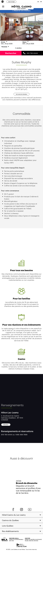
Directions (10, 432)
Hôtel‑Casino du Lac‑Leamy (14, 524)
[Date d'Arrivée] (10, 45)
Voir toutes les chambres (21, 98)
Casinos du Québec (10, 529)
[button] (3, 2)
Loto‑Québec (7, 535)
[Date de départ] (32, 45)
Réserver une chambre (21, 12)
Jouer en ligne (11, 1)
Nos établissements (10, 540)
